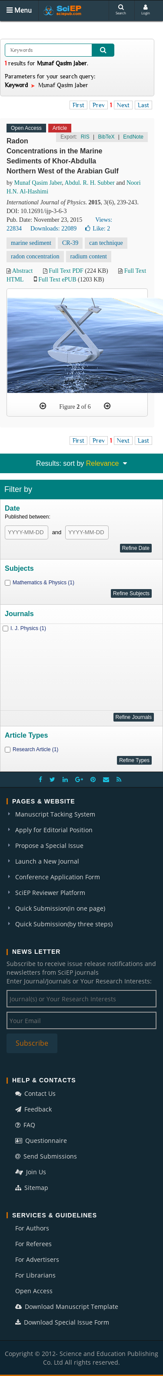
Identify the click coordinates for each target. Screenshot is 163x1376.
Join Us (30, 1172)
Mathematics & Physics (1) (43, 583)
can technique (106, 243)
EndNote (133, 137)
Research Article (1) (35, 749)
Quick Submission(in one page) (60, 908)
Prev (99, 105)
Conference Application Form (57, 877)
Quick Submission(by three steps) (64, 924)
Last (143, 105)
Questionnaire (41, 1140)
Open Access (34, 1291)
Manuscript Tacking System (55, 814)
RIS (85, 137)
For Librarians (35, 1275)
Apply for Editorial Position (54, 830)
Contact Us (35, 1093)
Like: (97, 228)
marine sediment (31, 243)
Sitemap (31, 1187)
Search (121, 9)
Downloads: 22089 (53, 228)
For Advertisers (37, 1259)
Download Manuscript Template (66, 1306)
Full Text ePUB (57, 279)
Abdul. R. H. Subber (90, 183)
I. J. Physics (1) (28, 628)
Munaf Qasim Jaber (38, 183)
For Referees (33, 1244)
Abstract (22, 271)
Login (145, 9)
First (78, 105)
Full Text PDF (66, 271)
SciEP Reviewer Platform (50, 892)
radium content (88, 256)
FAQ (25, 1125)
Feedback (33, 1109)
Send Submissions (46, 1156)
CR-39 (70, 243)
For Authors (32, 1228)
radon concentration (35, 256)
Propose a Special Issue (49, 845)
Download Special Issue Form (62, 1322)
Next (123, 105)
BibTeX (106, 137)
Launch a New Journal (47, 861)
